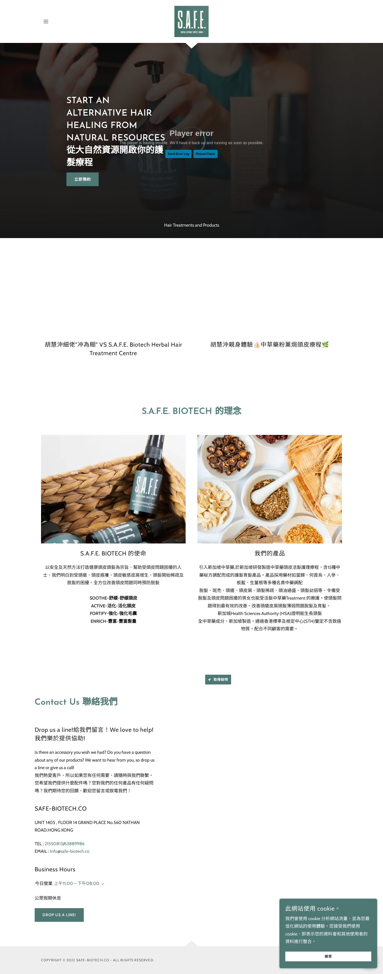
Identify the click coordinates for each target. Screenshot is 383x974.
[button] (46, 21)
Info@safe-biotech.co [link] (69, 851)
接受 (328, 956)
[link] (191, 21)
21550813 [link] (54, 843)
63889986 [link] (74, 843)
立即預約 (82, 179)
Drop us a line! (59, 915)
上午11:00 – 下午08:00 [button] (76, 883)
